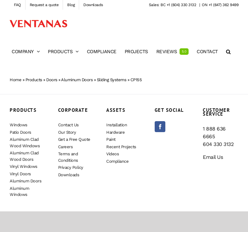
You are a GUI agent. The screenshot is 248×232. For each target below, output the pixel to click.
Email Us (213, 157)
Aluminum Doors (77, 79)
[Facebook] (160, 126)
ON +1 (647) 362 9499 (220, 5)
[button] (228, 51)
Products (34, 79)
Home (15, 79)
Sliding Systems (112, 79)
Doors (51, 79)
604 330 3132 (218, 144)
